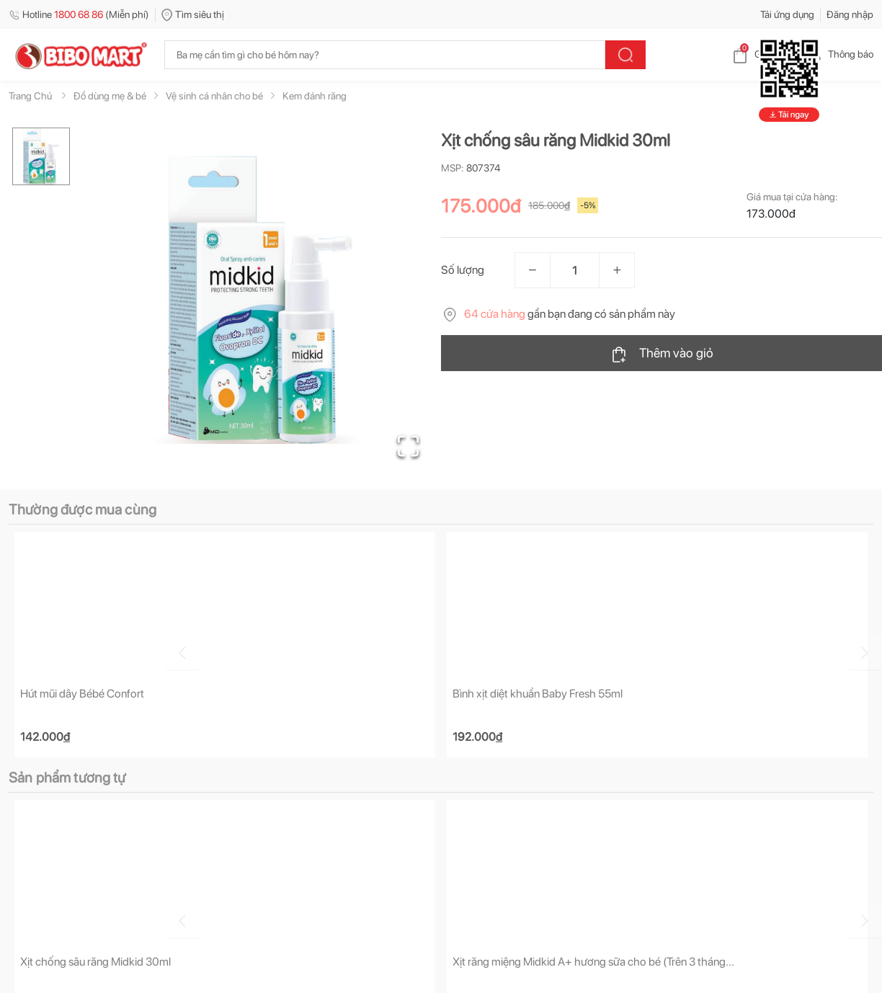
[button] (260, 300)
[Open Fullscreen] (405, 443)
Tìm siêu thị (192, 14)
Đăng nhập (850, 14)
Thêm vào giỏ (661, 353)
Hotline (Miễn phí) (79, 14)
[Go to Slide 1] (41, 156)
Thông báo (839, 54)
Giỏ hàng (762, 54)
